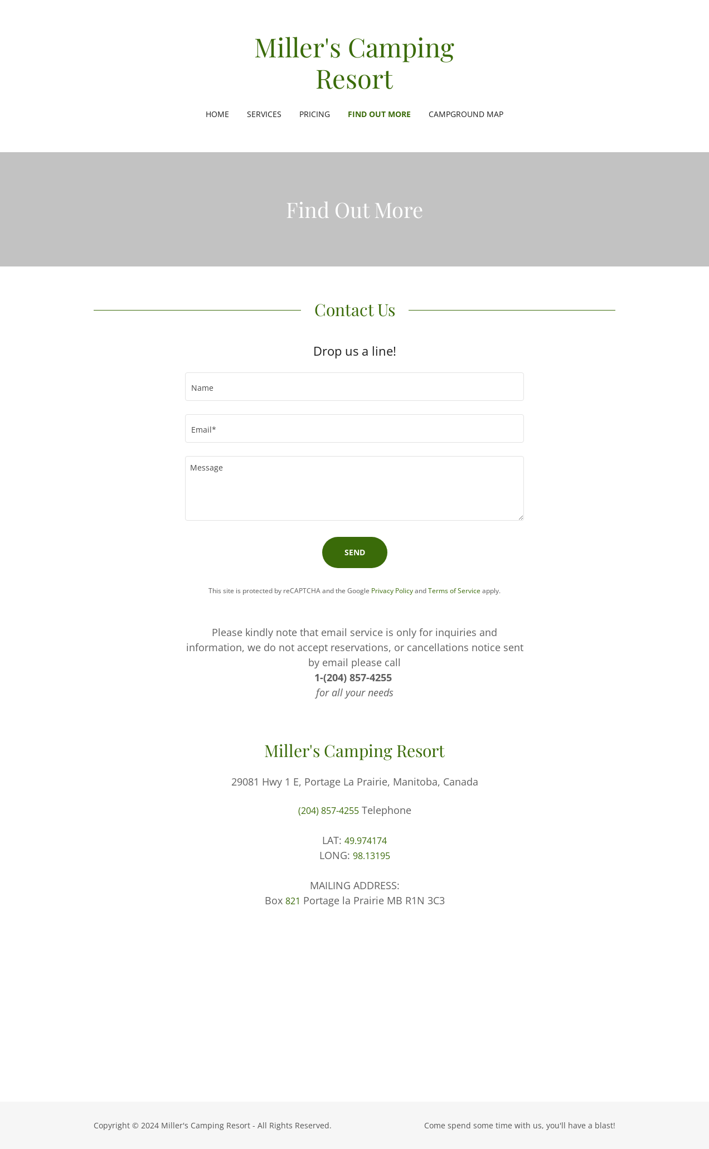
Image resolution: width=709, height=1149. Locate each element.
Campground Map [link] (466, 114)
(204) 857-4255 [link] (328, 810)
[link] (354, 85)
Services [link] (264, 114)
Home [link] (217, 114)
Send (354, 552)
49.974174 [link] (365, 841)
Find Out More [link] (379, 114)
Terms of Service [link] (454, 590)
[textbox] (354, 386)
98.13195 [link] (371, 856)
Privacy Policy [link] (392, 590)
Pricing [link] (314, 114)
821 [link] (292, 901)
